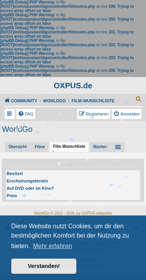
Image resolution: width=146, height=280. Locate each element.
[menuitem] (138, 99)
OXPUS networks (96, 213)
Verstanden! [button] (44, 266)
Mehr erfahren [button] (52, 246)
